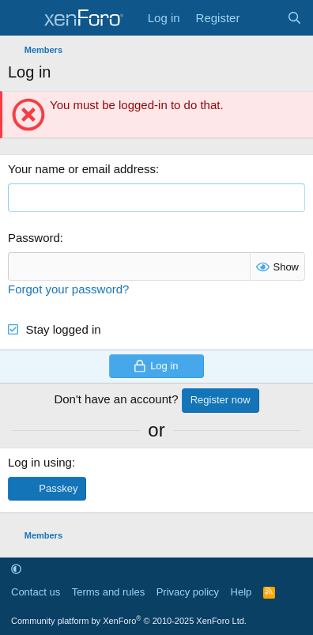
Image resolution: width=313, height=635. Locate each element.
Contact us (35, 592)
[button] (16, 568)
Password (34, 237)
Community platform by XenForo (129, 621)
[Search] (294, 17)
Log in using (40, 462)
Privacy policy (187, 592)
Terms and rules (108, 592)
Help (241, 592)
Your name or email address (82, 169)
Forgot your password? (68, 289)
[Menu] (21, 18)
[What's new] (262, 17)
